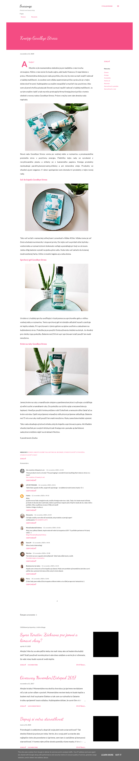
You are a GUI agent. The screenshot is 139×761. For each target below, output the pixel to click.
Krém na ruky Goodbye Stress (33, 344)
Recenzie (33, 17)
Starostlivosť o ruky (110, 89)
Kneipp (106, 75)
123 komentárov (34, 706)
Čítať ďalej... (81, 665)
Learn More (107, 755)
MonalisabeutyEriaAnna (34, 527)
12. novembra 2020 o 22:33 (43, 515)
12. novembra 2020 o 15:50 (54, 470)
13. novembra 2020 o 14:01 (41, 542)
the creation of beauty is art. (35, 470)
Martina (28, 553)
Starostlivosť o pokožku (111, 86)
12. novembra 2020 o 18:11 (47, 485)
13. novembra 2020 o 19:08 (41, 553)
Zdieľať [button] (107, 61)
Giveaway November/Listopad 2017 (48, 677)
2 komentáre (33, 747)
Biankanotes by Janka (33, 566)
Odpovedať (31, 480)
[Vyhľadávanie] (107, 6)
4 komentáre (33, 665)
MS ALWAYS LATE (41, 520)
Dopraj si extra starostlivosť (41, 719)
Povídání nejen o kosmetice (35, 558)
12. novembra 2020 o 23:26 (51, 527)
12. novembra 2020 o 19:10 (40, 495)
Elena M (28, 542)
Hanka (28, 495)
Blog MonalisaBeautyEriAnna (36, 535)
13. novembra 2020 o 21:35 (50, 566)
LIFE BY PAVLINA (31, 485)
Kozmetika (107, 78)
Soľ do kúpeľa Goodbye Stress (33, 179)
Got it (118, 755)
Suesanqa (26, 6)
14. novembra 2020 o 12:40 (40, 578)
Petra (28, 578)
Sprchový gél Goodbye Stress (33, 260)
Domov (22, 17)
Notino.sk (107, 81)
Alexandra (29, 515)
